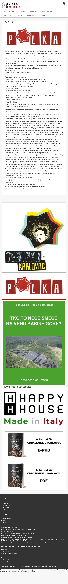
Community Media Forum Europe (24, 537)
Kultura (33, 12)
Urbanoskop (47, 12)
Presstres (8, 15)
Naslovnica (9, 12)
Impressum (31, 15)
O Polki (44, 15)
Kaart (20, 15)
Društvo (22, 12)
